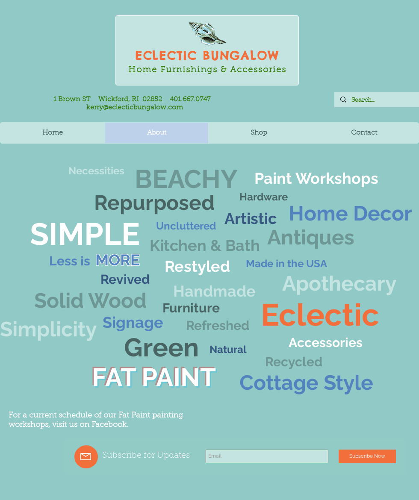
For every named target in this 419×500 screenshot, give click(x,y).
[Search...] (376, 100)
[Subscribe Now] (367, 456)
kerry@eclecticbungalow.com (134, 107)
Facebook (109, 425)
